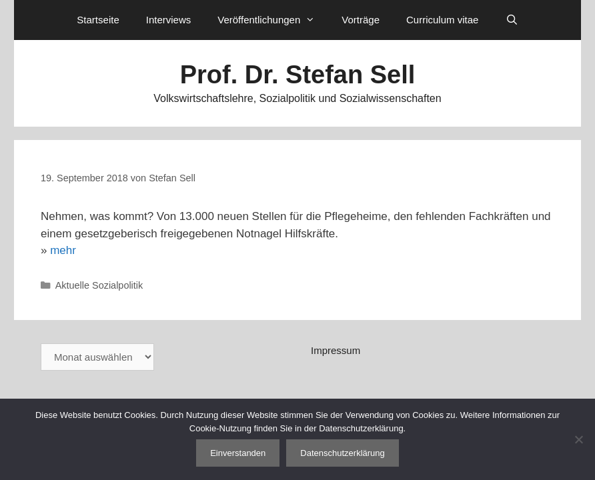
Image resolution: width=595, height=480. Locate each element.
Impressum (335, 350)
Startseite (98, 19)
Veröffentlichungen (272, 20)
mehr (63, 250)
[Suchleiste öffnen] (511, 20)
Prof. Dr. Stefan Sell (298, 75)
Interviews (168, 19)
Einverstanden (237, 453)
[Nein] (578, 439)
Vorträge (361, 19)
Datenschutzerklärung (342, 453)
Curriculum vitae (442, 19)
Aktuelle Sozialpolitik (99, 285)
